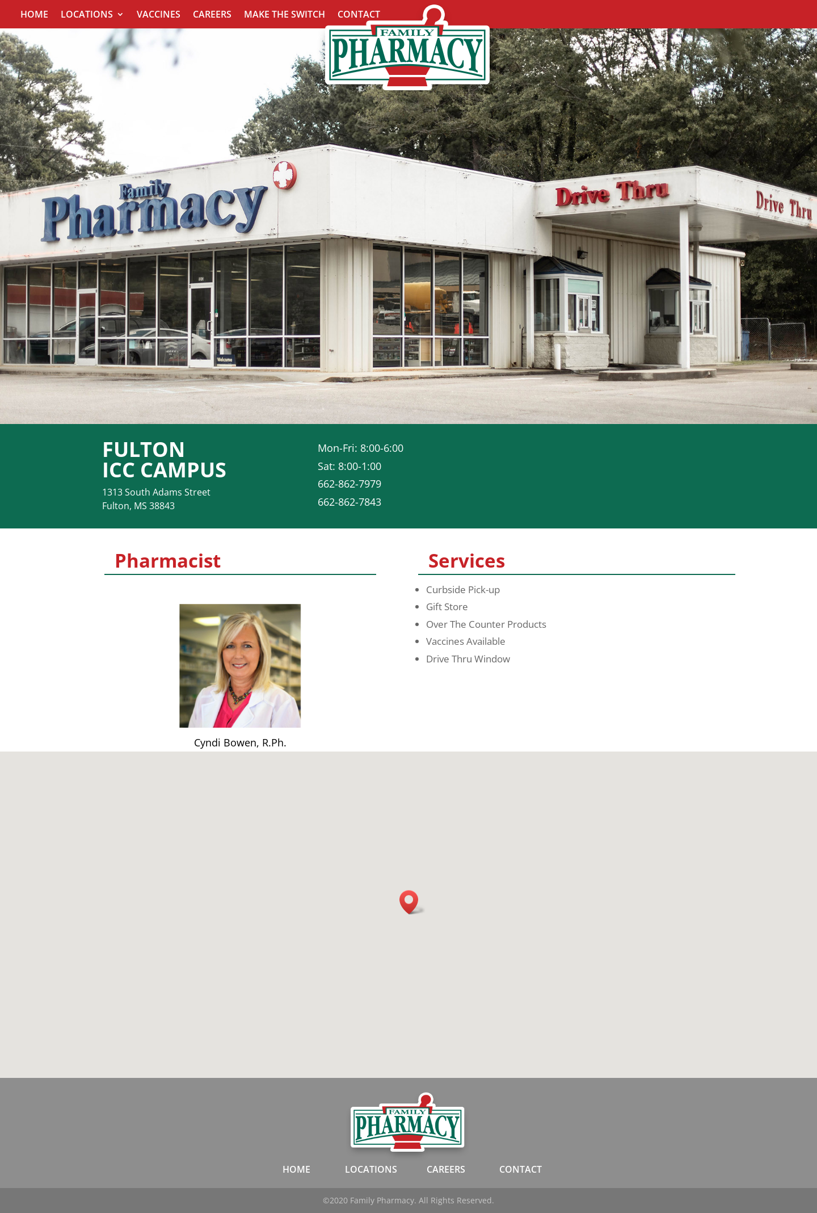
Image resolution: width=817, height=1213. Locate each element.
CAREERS (446, 1169)
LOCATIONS (371, 1169)
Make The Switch (284, 15)
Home (34, 15)
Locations (87, 15)
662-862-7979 (349, 483)
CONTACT (520, 1169)
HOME (296, 1169)
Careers (212, 15)
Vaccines (158, 15)
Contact (359, 15)
